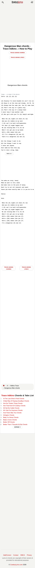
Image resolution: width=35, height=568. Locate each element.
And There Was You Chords (12, 413)
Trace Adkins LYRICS (26, 268)
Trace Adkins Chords (17, 52)
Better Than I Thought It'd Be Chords (15, 424)
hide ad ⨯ (9, 153)
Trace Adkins (7, 395)
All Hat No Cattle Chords (11, 408)
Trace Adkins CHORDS (8, 268)
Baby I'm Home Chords (10, 417)
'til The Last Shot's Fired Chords (13, 398)
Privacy (29, 555)
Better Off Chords (9, 422)
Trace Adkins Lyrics (17, 57)
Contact (15, 555)
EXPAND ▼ (17, 427)
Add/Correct (7, 555)
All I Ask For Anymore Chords (13, 410)
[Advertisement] (17, 23)
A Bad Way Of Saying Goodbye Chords (16, 401)
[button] (2, 2)
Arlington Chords (8, 415)
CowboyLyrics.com (16, 564)
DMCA (22, 555)
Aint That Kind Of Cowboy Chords (14, 405)
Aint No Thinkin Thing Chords (12, 403)
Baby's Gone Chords (10, 420)
